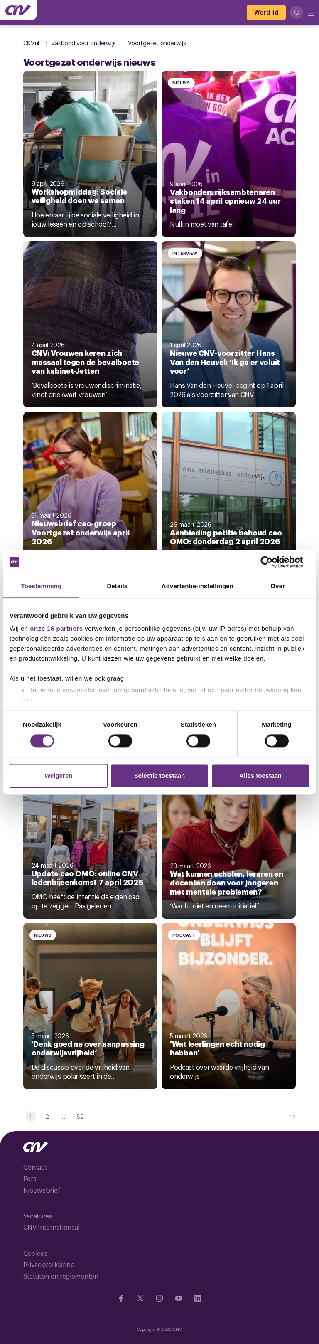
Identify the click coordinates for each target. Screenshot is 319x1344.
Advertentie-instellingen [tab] (197, 585)
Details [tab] (117, 585)
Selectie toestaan (159, 775)
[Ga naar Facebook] (121, 1298)
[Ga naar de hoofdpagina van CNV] (18, 10)
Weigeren (58, 775)
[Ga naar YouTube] (178, 1298)
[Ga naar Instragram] (159, 1298)
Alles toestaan (260, 775)
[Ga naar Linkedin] (197, 1298)
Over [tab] (277, 585)
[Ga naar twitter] (140, 1298)
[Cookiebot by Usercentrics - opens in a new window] (273, 562)
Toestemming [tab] (41, 585)
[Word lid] (266, 12)
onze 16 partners (56, 628)
